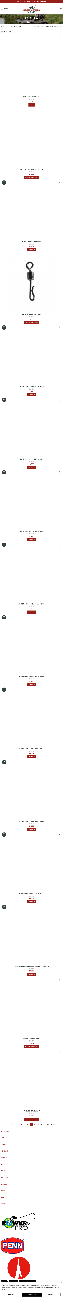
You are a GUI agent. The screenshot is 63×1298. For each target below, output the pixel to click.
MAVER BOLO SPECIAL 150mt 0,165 (31, 401)
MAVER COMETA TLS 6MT (31, 1053)
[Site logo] (31, 9)
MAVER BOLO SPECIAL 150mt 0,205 (31, 546)
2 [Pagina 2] (11, 1066)
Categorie (30, 22)
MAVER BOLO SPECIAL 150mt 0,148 (32, 328)
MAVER (31, 41)
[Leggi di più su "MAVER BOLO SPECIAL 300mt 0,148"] (31, 626)
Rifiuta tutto (31, 1294)
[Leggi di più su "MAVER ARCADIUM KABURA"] (31, 191)
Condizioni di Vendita (8, 1267)
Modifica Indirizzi (38, 1260)
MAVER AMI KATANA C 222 (31, 39)
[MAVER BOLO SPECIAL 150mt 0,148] (31, 297)
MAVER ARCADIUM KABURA (31, 183)
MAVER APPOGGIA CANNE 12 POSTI (31, 111)
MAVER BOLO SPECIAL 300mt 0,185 (31, 763)
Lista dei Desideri (38, 1256)
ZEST (3, 1146)
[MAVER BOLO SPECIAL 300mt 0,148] (31, 586)
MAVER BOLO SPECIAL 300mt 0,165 (31, 690)
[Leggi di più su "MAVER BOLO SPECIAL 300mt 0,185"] (31, 771)
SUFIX (3, 1132)
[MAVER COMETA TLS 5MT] (31, 948)
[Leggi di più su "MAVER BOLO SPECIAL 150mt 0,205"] (31, 553)
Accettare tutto (51, 1294)
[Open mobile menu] (4, 9)
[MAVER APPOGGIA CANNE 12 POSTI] (31, 79)
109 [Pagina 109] (25, 1066)
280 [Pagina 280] (51, 1066)
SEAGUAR (4, 1093)
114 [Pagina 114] (41, 1066)
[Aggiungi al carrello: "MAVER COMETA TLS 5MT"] (31, 988)
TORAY (3, 1086)
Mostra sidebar (8, 32)
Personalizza (11, 1294)
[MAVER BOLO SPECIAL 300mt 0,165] (31, 659)
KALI (2, 1139)
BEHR (3, 1112)
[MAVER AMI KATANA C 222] (31, 36)
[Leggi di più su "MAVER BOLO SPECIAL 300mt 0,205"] (31, 843)
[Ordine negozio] (60, 32)
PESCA (9, 27)
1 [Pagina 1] (8, 1066)
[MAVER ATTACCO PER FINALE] (31, 224)
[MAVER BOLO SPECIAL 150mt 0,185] (31, 441)
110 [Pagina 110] (28, 1066)
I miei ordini (36, 1252)
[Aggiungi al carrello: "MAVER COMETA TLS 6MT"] (31, 1060)
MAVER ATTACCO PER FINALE (32, 256)
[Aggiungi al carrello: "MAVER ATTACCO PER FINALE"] (31, 264)
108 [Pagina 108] (21, 1066)
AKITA (3, 1079)
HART (3, 1106)
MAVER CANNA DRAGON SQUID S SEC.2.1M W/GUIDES (31, 908)
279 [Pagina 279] (47, 1066)
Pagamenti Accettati (8, 1271)
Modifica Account (38, 1248)
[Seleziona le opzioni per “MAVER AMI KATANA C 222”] (31, 46)
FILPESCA (4, 1126)
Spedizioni (5, 1275)
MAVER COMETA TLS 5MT (31, 980)
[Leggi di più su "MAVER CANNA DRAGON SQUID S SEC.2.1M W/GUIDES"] (31, 916)
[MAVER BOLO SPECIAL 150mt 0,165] (31, 369)
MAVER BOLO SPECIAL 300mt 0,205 (31, 835)
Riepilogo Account (38, 1244)
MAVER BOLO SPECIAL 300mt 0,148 (31, 618)
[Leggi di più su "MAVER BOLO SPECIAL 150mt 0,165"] (31, 408)
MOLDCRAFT (5, 1073)
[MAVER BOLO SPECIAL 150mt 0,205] (31, 514)
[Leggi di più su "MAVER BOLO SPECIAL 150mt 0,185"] (31, 481)
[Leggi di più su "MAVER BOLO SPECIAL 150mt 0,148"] (31, 336)
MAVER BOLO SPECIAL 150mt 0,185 (31, 473)
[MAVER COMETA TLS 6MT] (31, 1021)
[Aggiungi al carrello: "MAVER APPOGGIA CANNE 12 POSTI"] (31, 119)
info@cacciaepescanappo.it (41, 1280)
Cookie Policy (6, 1280)
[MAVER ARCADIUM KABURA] (31, 152)
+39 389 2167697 (38, 1275)
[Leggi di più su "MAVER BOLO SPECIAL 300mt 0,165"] (31, 698)
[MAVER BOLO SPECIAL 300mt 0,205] (31, 804)
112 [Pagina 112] (34, 1066)
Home (3, 27)
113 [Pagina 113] (38, 1066)
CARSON (4, 1099)
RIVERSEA (4, 1119)
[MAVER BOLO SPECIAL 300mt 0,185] (31, 731)
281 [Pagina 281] (54, 1066)
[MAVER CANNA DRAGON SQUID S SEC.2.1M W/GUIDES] (31, 876)
